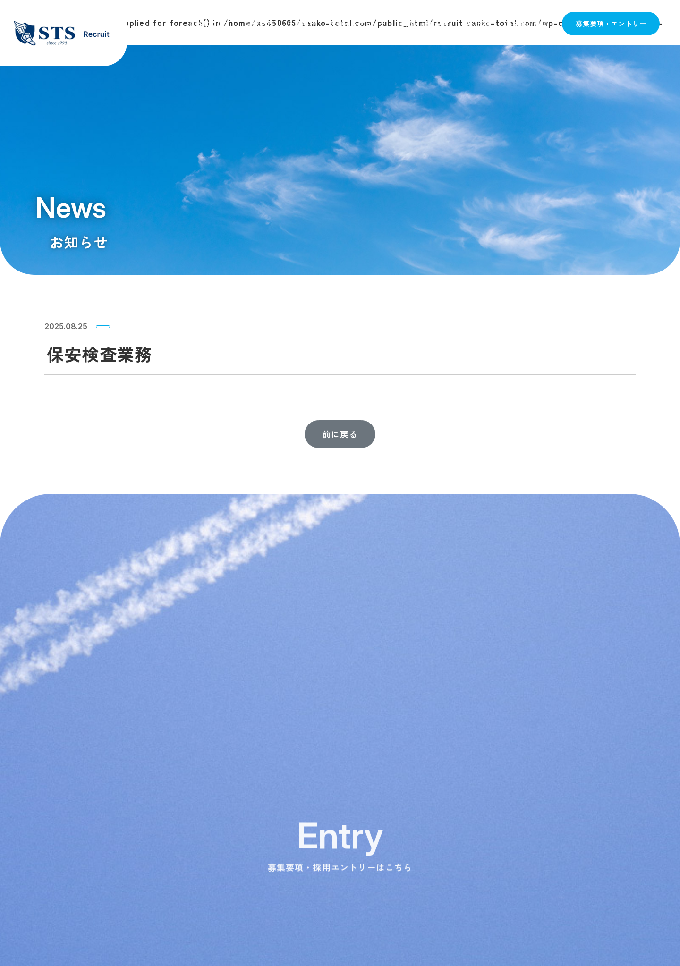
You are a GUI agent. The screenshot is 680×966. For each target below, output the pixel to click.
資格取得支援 (526, 23)
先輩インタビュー (358, 23)
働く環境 (477, 23)
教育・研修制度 (425, 23)
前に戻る (340, 434)
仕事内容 (302, 23)
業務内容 (260, 23)
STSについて (210, 23)
